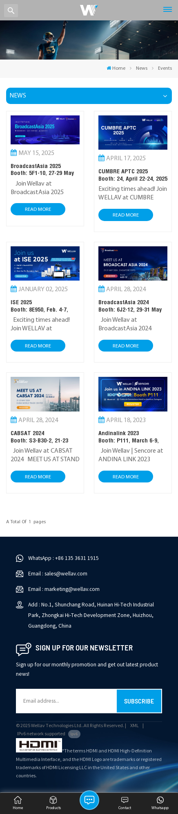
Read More (38, 209)
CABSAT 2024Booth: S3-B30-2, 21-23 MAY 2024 (39, 436)
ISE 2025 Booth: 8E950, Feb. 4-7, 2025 (39, 306)
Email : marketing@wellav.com (64, 589)
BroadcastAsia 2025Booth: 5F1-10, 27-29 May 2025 (42, 169)
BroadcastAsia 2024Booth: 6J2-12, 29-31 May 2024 (130, 306)
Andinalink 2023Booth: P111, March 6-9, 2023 (128, 436)
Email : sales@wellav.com (57, 573)
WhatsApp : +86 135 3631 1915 (63, 558)
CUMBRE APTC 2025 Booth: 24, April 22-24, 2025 (132, 175)
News (141, 68)
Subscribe (139, 701)
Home (116, 68)
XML (134, 726)
